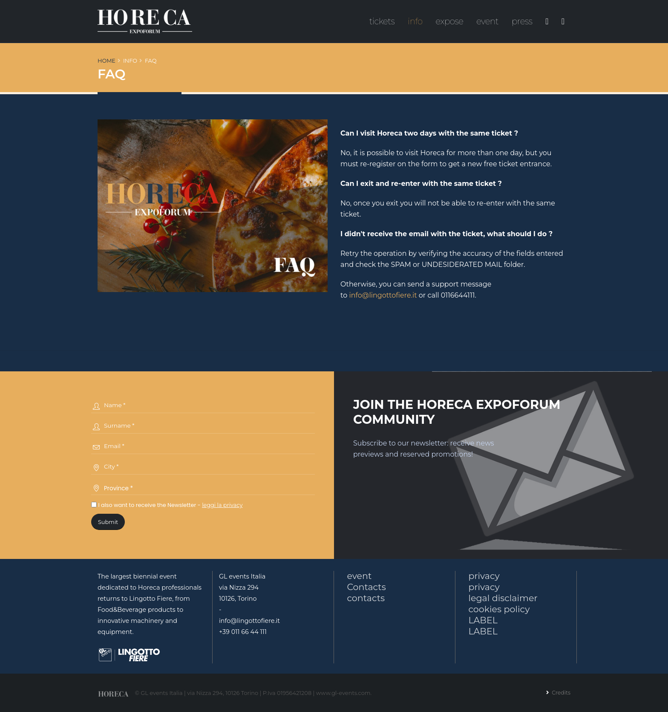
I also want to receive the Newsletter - (166, 505)
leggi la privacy (222, 505)
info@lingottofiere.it (383, 295)
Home (106, 61)
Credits (560, 692)
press (522, 21)
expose (450, 21)
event (487, 21)
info (415, 21)
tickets (382, 21)
